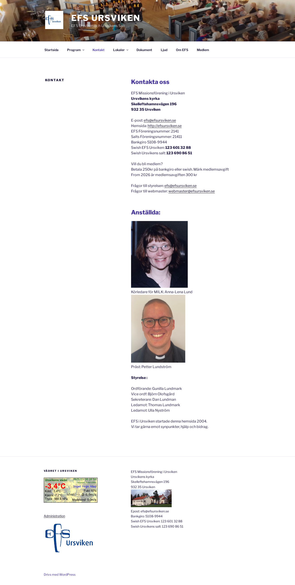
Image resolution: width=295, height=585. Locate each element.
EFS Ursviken (106, 18)
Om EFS (182, 50)
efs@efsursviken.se (160, 120)
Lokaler (121, 50)
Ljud (164, 50)
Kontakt (99, 50)
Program (76, 50)
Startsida (51, 50)
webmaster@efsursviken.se (191, 191)
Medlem (203, 50)
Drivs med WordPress (60, 574)
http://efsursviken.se (165, 126)
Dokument (144, 50)
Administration (54, 516)
